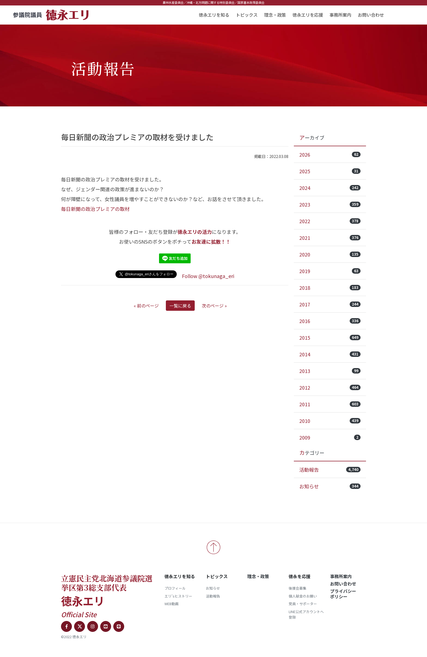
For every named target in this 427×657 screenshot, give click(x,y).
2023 (330, 204)
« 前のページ (146, 305)
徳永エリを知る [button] (214, 14)
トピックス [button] (247, 14)
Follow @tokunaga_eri (208, 275)
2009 (330, 437)
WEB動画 (171, 603)
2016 (330, 320)
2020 (330, 254)
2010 (330, 420)
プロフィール (175, 588)
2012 (330, 387)
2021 (330, 237)
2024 (330, 187)
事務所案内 (340, 14)
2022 (330, 221)
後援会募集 (297, 588)
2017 (330, 304)
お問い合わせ (371, 14)
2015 (330, 337)
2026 (330, 154)
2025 (330, 171)
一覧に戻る (180, 305)
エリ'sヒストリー (178, 596)
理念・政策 (275, 14)
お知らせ (330, 486)
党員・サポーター (303, 603)
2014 (330, 354)
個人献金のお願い (303, 596)
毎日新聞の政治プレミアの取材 (95, 208)
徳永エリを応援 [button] (307, 14)
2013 (330, 370)
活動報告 (330, 469)
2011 (330, 404)
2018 (330, 287)
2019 (330, 270)
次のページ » (214, 305)
